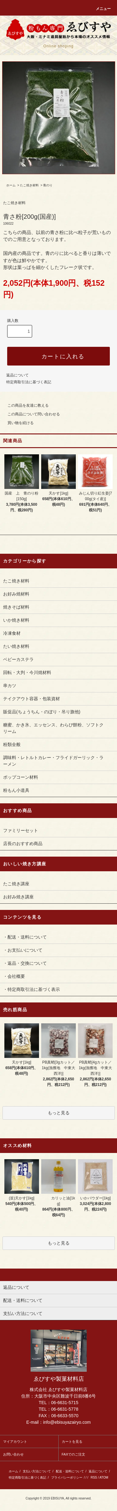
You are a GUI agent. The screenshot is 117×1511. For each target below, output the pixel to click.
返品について (17, 375)
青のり (47, 185)
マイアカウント (15, 1441)
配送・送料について (70, 1471)
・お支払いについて (22, 950)
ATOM (104, 1477)
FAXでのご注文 (73, 1454)
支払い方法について (37, 1471)
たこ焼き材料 (29, 185)
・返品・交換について (25, 963)
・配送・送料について (25, 937)
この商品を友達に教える (24, 405)
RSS (93, 1477)
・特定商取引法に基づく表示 (31, 989)
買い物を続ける (17, 423)
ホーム (11, 185)
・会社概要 (14, 976)
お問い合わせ (13, 1454)
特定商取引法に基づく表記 (28, 382)
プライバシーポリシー (66, 1477)
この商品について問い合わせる (30, 414)
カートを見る (72, 1441)
